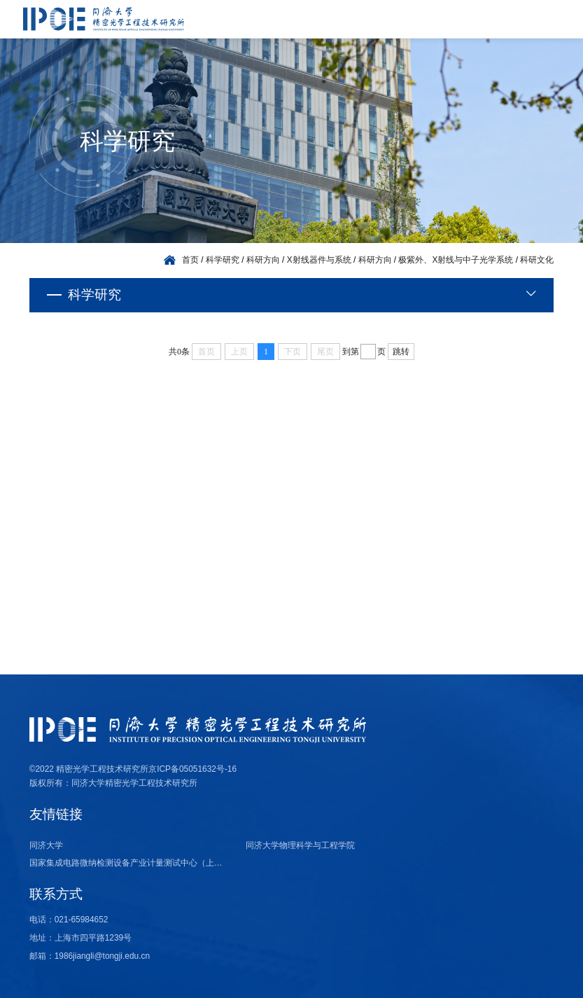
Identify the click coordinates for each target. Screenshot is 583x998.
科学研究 (222, 260)
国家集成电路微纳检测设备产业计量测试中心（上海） (129, 863)
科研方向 (263, 260)
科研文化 (537, 260)
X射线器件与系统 (319, 260)
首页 (190, 260)
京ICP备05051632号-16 (192, 769)
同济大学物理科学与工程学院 (300, 845)
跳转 (401, 351)
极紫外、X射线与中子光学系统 (455, 260)
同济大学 (46, 845)
